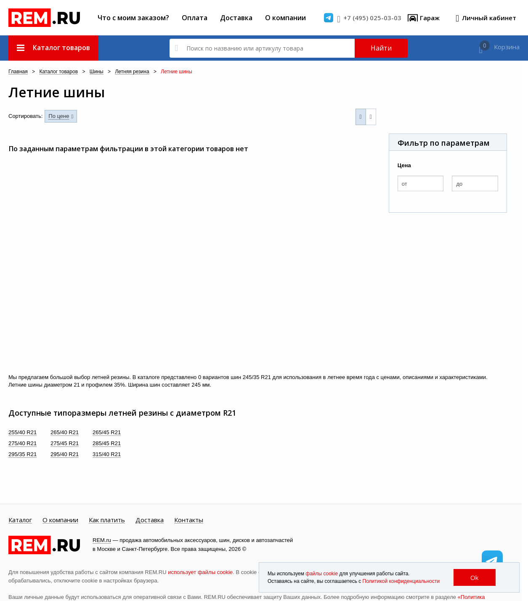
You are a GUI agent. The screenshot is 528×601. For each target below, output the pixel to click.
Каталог (20, 520)
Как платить (107, 520)
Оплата (194, 17)
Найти (381, 48)
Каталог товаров (58, 72)
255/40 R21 (22, 432)
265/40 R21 (64, 432)
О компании (285, 17)
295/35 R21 (22, 454)
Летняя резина (132, 72)
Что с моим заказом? (133, 17)
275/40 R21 (22, 443)
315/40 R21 (107, 454)
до (459, 184)
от (404, 184)
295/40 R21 (64, 454)
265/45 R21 (107, 432)
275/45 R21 (64, 443)
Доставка (236, 17)
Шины (96, 72)
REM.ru (102, 540)
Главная (18, 72)
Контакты (188, 520)
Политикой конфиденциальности (401, 581)
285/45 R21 (107, 443)
